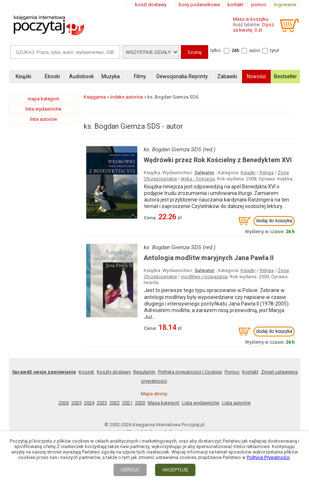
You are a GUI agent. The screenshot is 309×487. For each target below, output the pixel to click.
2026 (64, 403)
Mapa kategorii (163, 403)
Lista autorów (236, 403)
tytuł (274, 50)
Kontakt (250, 372)
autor (254, 50)
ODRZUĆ (130, 469)
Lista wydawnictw (200, 403)
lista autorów (43, 119)
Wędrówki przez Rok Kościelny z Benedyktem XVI (218, 160)
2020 (140, 403)
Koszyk (86, 372)
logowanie (285, 4)
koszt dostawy (150, 4)
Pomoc (232, 372)
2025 (76, 403)
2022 (115, 403)
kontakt (235, 4)
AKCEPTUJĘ (175, 469)
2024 (89, 403)
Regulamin (144, 372)
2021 (127, 403)
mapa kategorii (43, 98)
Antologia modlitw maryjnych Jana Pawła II (209, 258)
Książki (248, 172)
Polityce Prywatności (268, 457)
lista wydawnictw (43, 109)
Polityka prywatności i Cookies (190, 372)
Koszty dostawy (114, 372)
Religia (267, 172)
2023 (102, 403)
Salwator (204, 172)
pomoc (258, 4)
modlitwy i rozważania (204, 276)
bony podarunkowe (199, 4)
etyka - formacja (198, 178)
